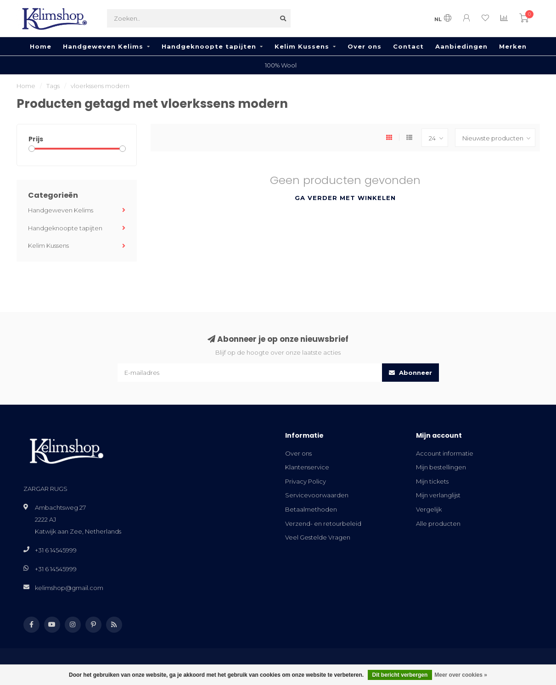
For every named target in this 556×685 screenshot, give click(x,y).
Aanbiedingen (461, 46)
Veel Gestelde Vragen (317, 537)
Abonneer (410, 372)
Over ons (365, 46)
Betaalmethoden (311, 509)
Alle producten (438, 523)
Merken (513, 46)
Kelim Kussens (302, 46)
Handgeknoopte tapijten (209, 46)
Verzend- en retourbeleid (323, 523)
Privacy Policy (305, 481)
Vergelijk (429, 509)
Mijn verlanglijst (438, 495)
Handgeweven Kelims (103, 46)
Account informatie (444, 453)
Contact (408, 46)
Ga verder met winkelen (345, 197)
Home (40, 46)
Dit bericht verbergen (400, 675)
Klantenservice (307, 467)
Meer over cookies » (460, 675)
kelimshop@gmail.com (69, 587)
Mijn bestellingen (441, 467)
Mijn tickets (432, 481)
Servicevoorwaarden (316, 495)
